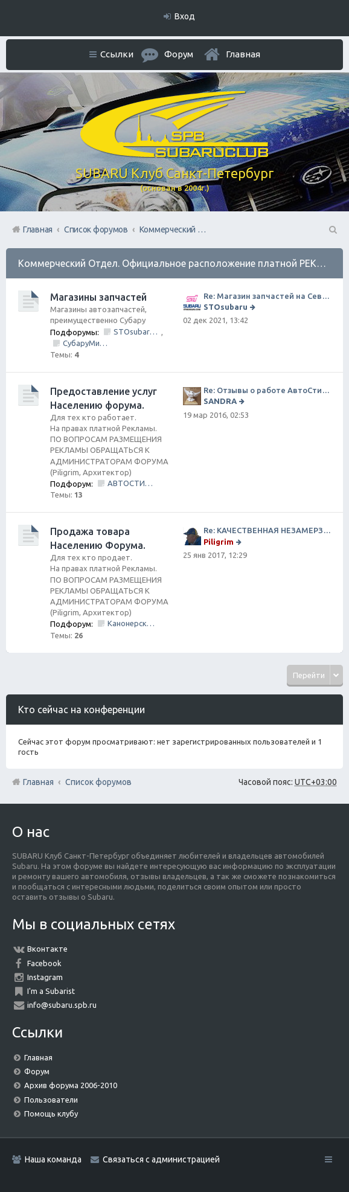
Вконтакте (47, 948)
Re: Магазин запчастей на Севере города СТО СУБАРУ (267, 296)
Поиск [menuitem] (332, 229)
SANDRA (220, 401)
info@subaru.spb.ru (62, 1005)
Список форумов (98, 782)
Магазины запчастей (98, 297)
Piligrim (218, 541)
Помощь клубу (51, 1113)
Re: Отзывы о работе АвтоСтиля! (267, 390)
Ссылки (116, 54)
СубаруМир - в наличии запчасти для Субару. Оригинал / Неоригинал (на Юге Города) (86, 343)
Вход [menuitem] (184, 16)
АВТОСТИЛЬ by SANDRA (131, 483)
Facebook (44, 963)
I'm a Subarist (51, 991)
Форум (37, 1071)
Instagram (45, 977)
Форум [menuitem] (178, 54)
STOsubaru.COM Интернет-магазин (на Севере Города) (137, 331)
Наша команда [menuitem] (53, 1159)
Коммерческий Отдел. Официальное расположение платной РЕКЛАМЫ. (183, 263)
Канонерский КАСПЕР (131, 623)
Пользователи (51, 1099)
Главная (243, 54)
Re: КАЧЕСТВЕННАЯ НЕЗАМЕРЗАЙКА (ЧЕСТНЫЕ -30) (267, 530)
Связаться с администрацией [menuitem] (161, 1159)
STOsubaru (225, 307)
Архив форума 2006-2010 (70, 1085)
